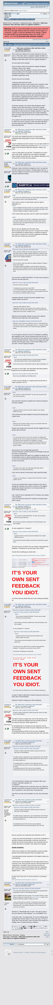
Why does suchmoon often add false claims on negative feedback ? (25, 23)
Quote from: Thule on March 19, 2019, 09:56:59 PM (25, 511)
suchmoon (7, 129)
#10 (48, 706)
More (32, 19)
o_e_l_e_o (31, 509)
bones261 (7, 244)
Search (17, 19)
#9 (48, 606)
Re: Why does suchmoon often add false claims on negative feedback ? (28, 705)
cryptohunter (8, 799)
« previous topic (37, 39)
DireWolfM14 (8, 162)
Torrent (6, 17)
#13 (48, 884)
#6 (48, 351)
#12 (48, 801)
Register (27, 19)
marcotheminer (9, 883)
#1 (48, 49)
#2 (48, 131)
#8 (48, 507)
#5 (48, 245)
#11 (48, 742)
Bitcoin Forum (7, 23)
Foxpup (23, 133)
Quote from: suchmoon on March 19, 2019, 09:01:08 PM (26, 888)
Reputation (36, 23)
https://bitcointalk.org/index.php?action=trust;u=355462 (28, 555)
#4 (48, 191)
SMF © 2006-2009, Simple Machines (36, 952)
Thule (6, 48)
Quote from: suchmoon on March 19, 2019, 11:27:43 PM (26, 746)
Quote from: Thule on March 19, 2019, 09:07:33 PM (25, 355)
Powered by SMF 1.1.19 (19, 952)
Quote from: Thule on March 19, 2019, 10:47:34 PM (25, 710)
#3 (48, 164)
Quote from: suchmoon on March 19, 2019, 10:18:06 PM (26, 610)
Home (8, 19)
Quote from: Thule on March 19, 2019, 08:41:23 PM (25, 249)
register (25, 10)
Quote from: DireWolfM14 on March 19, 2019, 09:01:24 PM (27, 321)
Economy (16, 23)
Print (47, 41)
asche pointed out (43, 145)
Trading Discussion (26, 23)
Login (22, 19)
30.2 (10, 15)
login (20, 10)
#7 (48, 388)
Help (13, 19)
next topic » (45, 39)
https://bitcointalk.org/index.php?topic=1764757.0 (24, 879)
